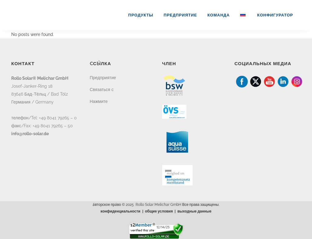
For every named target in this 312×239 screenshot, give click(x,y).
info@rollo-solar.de (30, 133)
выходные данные (194, 211)
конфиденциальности (120, 211)
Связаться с (102, 89)
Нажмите (99, 101)
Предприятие (103, 77)
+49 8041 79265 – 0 (58, 117)
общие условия (159, 211)
